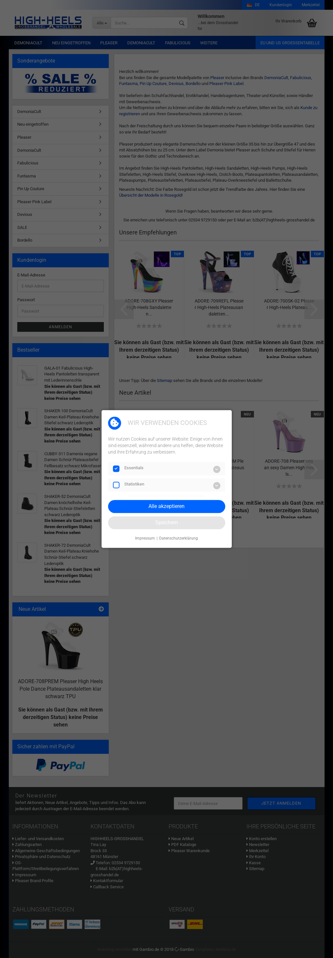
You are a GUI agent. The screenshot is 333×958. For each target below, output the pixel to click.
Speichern (166, 522)
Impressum (145, 538)
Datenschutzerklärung (178, 538)
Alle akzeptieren (166, 506)
